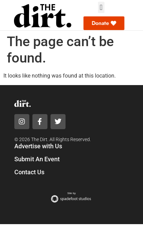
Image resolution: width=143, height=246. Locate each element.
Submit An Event (37, 159)
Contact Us (29, 172)
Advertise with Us (38, 146)
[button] (101, 7)
